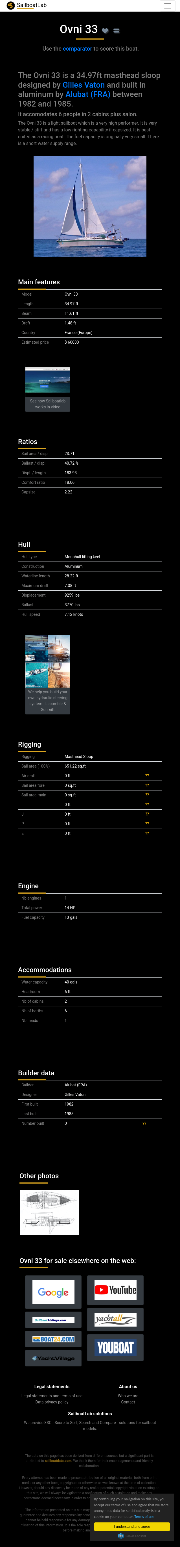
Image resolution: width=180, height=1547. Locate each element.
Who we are (128, 1396)
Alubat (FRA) (87, 94)
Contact (128, 1402)
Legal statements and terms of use (52, 1396)
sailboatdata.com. (58, 1461)
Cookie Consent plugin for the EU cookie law (132, 1536)
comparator (77, 48)
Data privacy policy (52, 1402)
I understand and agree (132, 1526)
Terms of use (144, 1516)
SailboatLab (26, 5)
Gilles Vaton (84, 85)
